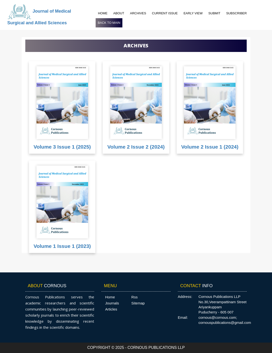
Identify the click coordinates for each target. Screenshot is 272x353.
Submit (214, 13)
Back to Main (109, 23)
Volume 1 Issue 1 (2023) (62, 246)
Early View (192, 13)
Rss (134, 297)
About (118, 13)
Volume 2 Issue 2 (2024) (135, 147)
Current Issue (165, 13)
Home (103, 13)
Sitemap (138, 303)
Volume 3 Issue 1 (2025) (62, 147)
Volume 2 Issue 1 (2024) (209, 147)
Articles (111, 309)
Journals (112, 303)
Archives (138, 13)
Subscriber (236, 13)
